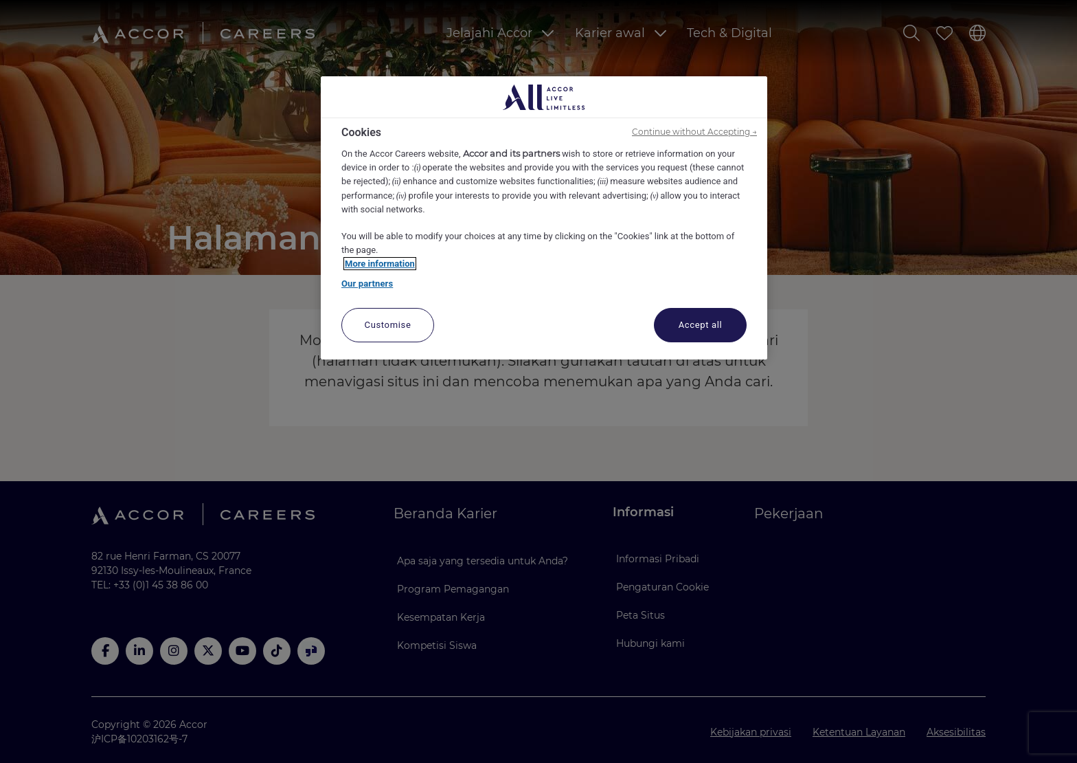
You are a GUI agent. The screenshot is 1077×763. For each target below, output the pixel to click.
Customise (388, 325)
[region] (544, 218)
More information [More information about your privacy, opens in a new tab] (380, 263)
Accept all (701, 325)
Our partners (367, 283)
